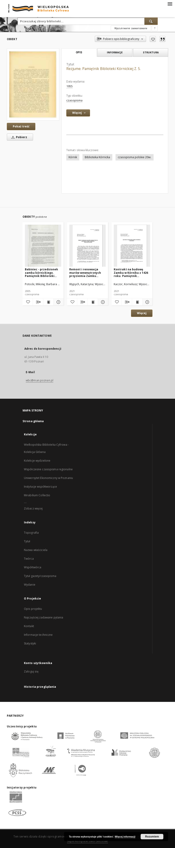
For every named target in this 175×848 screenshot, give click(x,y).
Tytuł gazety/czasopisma (40, 576)
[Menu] (170, 3)
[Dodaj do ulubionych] (153, 39)
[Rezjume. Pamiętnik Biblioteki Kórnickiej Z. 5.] (33, 84)
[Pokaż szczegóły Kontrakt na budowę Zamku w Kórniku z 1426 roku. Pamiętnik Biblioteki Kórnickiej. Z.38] (147, 302)
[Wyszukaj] (151, 21)
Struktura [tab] (151, 52)
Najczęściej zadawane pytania (43, 617)
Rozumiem (152, 836)
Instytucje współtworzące (40, 487)
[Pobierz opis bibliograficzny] (38, 302)
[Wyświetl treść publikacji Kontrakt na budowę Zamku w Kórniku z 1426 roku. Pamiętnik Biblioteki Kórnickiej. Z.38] (137, 302)
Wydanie (29, 585)
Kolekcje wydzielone (37, 461)
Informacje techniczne (38, 635)
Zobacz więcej (33, 508)
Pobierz (18, 137)
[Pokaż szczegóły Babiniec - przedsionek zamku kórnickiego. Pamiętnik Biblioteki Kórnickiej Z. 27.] (58, 302)
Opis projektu (33, 609)
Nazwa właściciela (35, 550)
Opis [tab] (79, 52)
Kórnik (73, 157)
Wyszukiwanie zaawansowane (130, 28)
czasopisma (74, 100)
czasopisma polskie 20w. (134, 157)
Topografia (31, 533)
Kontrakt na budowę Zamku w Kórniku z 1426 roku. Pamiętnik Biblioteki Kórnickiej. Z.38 (131, 272)
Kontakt (29, 626)
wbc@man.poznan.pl (39, 380)
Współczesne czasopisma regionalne (48, 469)
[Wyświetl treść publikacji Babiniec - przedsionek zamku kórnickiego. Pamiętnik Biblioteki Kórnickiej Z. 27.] (48, 302)
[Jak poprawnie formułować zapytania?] (155, 28)
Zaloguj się (31, 671)
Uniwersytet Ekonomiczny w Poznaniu (48, 478)
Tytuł (27, 541)
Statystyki (30, 643)
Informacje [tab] (115, 52)
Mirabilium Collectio (37, 495)
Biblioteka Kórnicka (97, 157)
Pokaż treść (21, 126)
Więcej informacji (125, 836)
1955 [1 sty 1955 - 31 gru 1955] (69, 86)
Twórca (29, 559)
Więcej (142, 313)
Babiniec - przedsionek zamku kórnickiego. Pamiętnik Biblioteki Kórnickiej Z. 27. (41, 272)
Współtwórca (32, 567)
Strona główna (33, 421)
